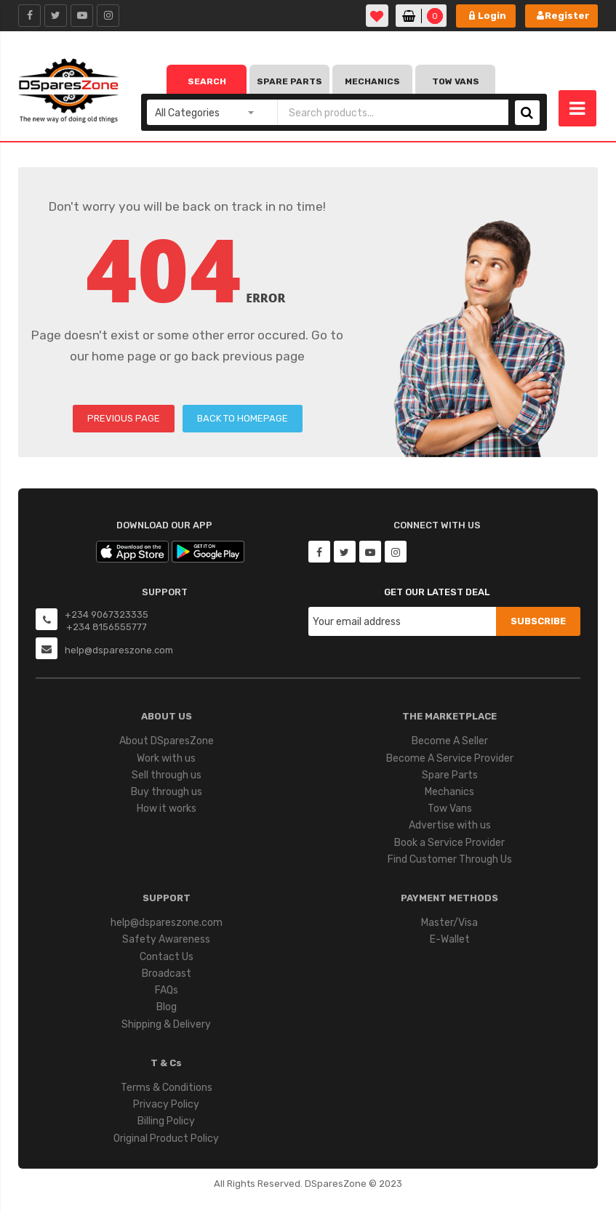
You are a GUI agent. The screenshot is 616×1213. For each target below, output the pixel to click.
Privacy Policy (166, 1104)
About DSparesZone (166, 741)
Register (567, 15)
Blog (166, 1007)
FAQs (166, 990)
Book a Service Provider (449, 843)
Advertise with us (450, 825)
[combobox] (393, 112)
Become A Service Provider (449, 758)
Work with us (166, 758)
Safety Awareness (166, 939)
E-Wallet (450, 939)
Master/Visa (449, 922)
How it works (166, 808)
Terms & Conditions (166, 1087)
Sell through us (166, 775)
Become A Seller (450, 741)
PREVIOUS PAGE (123, 418)
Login (492, 15)
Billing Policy (166, 1121)
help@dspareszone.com (167, 922)
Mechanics (372, 81)
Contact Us (166, 957)
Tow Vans (455, 81)
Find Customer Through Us (450, 859)
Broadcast (166, 973)
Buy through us (166, 792)
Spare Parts (289, 81)
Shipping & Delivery (166, 1024)
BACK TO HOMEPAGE (242, 418)
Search (207, 81)
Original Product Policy (166, 1138)
